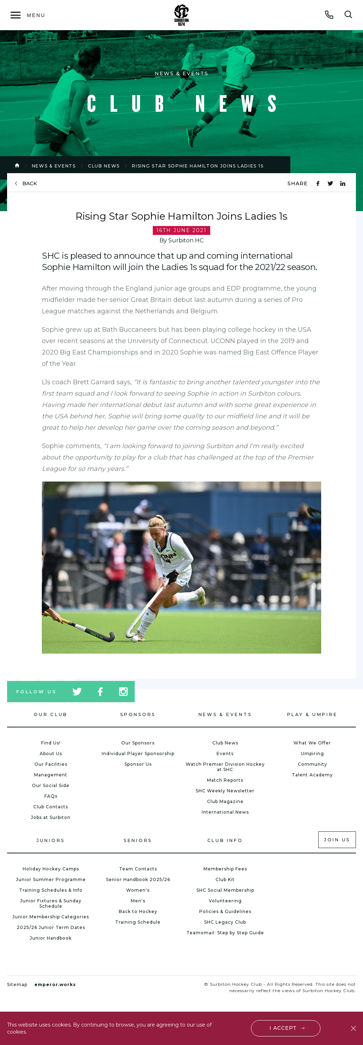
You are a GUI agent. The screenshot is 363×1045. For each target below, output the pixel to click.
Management (50, 774)
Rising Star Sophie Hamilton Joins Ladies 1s (197, 166)
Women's (138, 890)
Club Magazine (225, 801)
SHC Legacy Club (225, 922)
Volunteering (225, 900)
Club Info (225, 840)
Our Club (51, 714)
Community (312, 764)
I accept (283, 1028)
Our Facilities (50, 764)
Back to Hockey (138, 911)
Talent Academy (312, 774)
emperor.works (55, 984)
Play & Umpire (312, 714)
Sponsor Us (138, 764)
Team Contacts (138, 868)
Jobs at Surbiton (51, 817)
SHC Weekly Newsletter (225, 790)
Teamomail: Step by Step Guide (225, 932)
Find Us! (51, 743)
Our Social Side (50, 785)
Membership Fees (225, 868)
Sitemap (17, 984)
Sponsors (138, 714)
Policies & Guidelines (225, 911)
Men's (138, 900)
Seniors (138, 840)
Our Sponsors (138, 743)
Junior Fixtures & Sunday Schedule (51, 903)
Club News (104, 166)
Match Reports (225, 780)
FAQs (50, 796)
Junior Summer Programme (51, 879)
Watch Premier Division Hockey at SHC (225, 766)
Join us (337, 839)
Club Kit (225, 879)
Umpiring (312, 753)
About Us (51, 753)
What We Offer (312, 743)
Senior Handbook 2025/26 (138, 879)
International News (225, 812)
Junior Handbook (51, 938)
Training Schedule (138, 922)
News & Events (54, 166)
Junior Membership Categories (50, 916)
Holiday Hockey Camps (51, 868)
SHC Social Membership (225, 890)
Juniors (51, 840)
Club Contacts (50, 806)
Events (225, 753)
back (29, 184)
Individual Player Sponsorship (138, 753)
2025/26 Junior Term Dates (51, 927)
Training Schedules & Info (51, 890)
